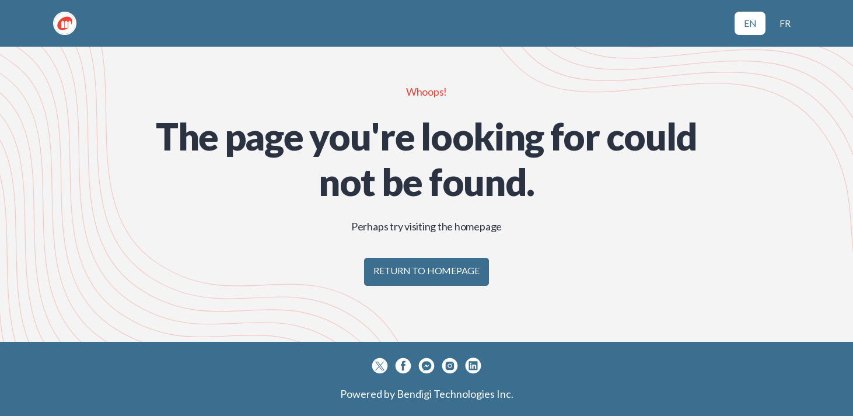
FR (785, 23)
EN (750, 23)
